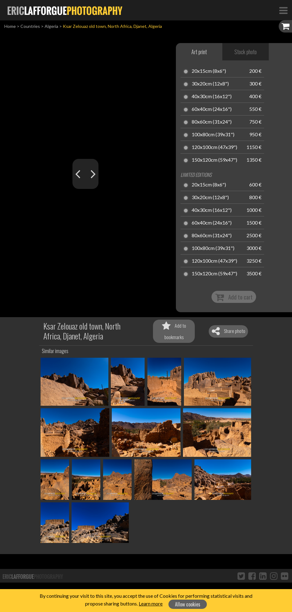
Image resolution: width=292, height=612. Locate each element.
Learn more (151, 603)
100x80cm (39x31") (213, 134)
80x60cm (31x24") (212, 122)
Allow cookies (187, 604)
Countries (30, 26)
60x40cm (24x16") (212, 109)
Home (10, 26)
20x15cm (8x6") (209, 71)
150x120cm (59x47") (214, 160)
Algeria (51, 26)
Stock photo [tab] (245, 52)
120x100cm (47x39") (214, 147)
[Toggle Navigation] (283, 10)
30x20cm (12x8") (210, 83)
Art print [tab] (199, 52)
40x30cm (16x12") (212, 96)
